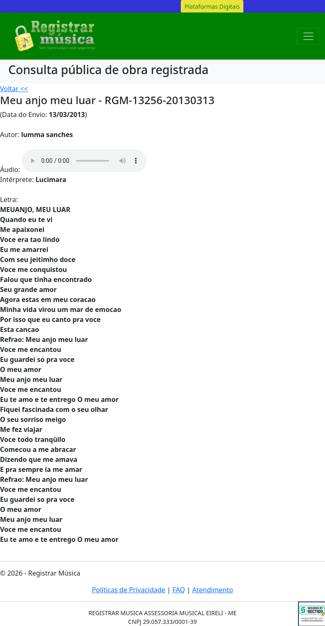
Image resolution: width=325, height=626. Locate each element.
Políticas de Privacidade (128, 589)
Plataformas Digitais (212, 6)
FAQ (178, 589)
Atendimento (212, 589)
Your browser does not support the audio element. (84, 161)
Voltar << (14, 88)
